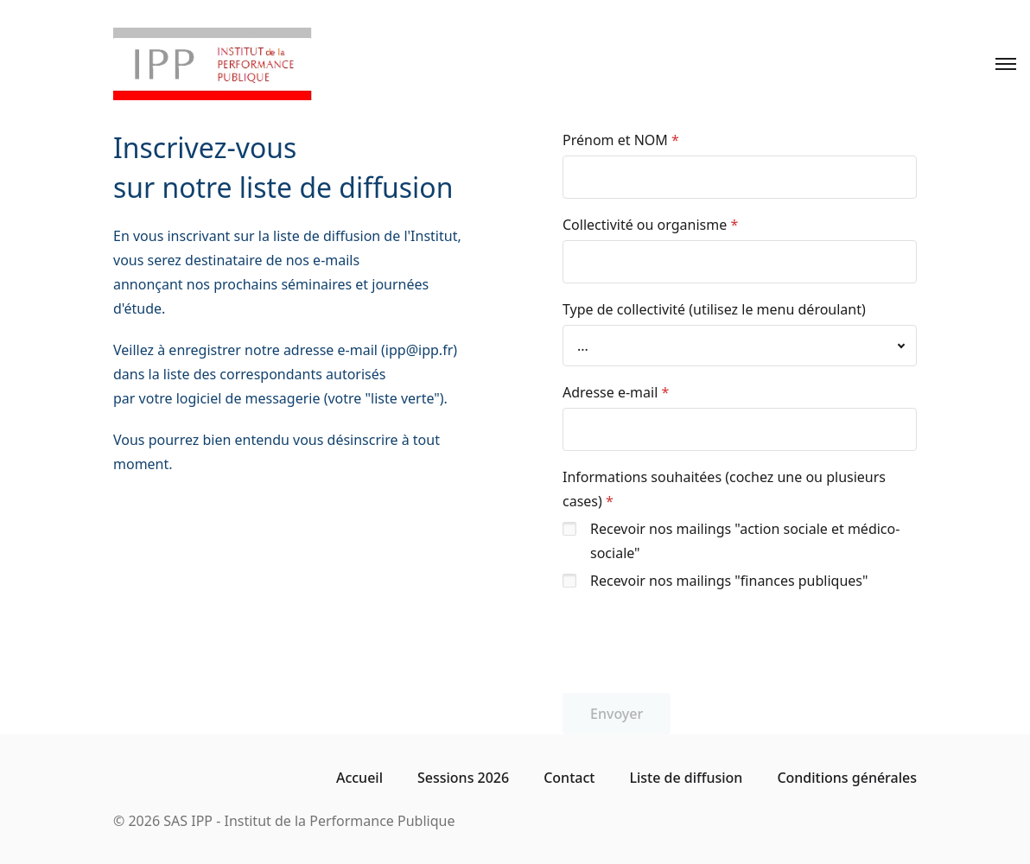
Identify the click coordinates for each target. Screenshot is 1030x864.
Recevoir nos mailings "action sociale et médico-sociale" (745, 540)
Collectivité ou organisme (645, 224)
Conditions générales (847, 777)
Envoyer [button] (616, 713)
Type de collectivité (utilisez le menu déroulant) (714, 309)
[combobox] (740, 345)
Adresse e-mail (610, 392)
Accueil (359, 777)
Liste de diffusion (685, 777)
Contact (569, 777)
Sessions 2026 (463, 777)
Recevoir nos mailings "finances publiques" (729, 580)
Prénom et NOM (615, 139)
